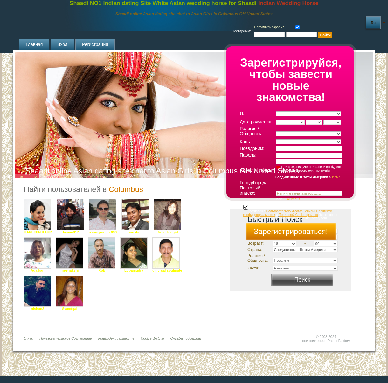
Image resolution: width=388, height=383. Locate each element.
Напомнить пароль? (269, 27)
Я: (242, 113)
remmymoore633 (103, 232)
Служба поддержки (185, 338)
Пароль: (248, 155)
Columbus (292, 199)
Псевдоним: (252, 148)
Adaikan (38, 270)
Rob (101, 270)
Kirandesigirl (167, 232)
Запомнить (296, 26)
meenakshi (70, 270)
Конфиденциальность (116, 338)
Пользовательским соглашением (290, 211)
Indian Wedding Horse (288, 3)
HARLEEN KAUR (38, 232)
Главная (34, 44)
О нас (28, 338)
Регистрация (95, 44)
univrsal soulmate (167, 270)
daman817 (70, 232)
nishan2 (37, 309)
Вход (62, 44)
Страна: (254, 249)
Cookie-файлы (152, 338)
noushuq (135, 232)
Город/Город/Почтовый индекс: (253, 187)
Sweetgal (69, 309)
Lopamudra (133, 270)
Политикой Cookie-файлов (298, 215)
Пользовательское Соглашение (65, 338)
